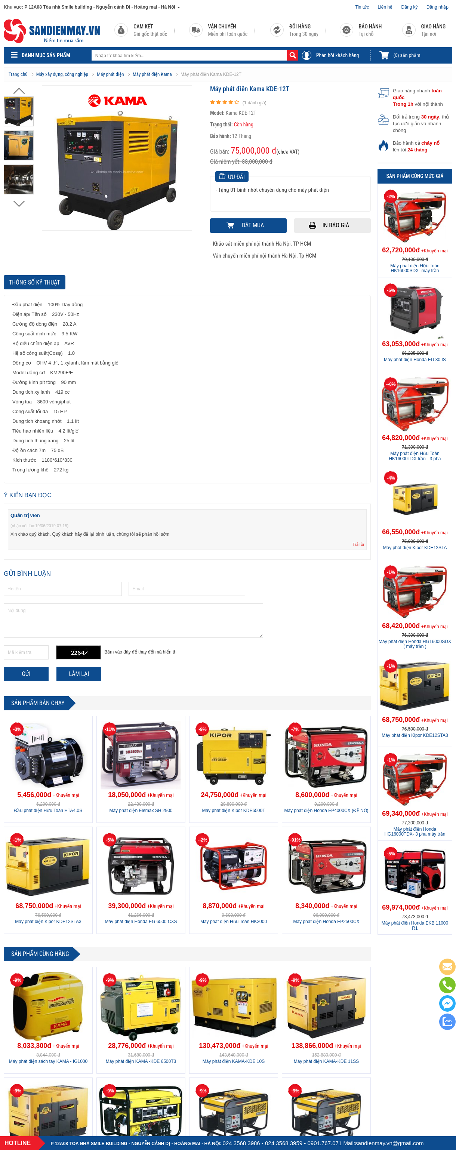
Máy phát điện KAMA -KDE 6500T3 (141, 1061)
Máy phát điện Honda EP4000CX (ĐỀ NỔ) (326, 810)
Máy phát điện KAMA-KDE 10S (234, 1061)
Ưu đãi (232, 177)
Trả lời (358, 544)
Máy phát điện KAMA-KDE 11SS (326, 1061)
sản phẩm (407, 55)
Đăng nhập (437, 7)
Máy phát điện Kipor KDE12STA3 (48, 921)
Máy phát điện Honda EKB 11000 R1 (415, 925)
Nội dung (133, 620)
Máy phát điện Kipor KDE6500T (233, 810)
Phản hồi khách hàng (337, 55)
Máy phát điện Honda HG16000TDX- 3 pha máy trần (414, 832)
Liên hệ (385, 7)
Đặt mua (253, 225)
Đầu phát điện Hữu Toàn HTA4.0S (48, 810)
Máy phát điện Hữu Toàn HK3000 (233, 921)
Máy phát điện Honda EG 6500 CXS (141, 921)
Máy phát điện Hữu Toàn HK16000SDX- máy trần (415, 268)
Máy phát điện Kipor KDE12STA (415, 547)
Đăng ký (409, 7)
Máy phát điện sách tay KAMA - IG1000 (48, 1061)
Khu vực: (13, 7)
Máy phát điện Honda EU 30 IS (415, 359)
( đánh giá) (254, 102)
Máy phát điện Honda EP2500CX (326, 921)
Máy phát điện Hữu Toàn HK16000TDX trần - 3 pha (415, 456)
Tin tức (362, 7)
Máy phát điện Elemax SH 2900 (140, 810)
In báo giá (336, 225)
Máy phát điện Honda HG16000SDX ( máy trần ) (415, 644)
